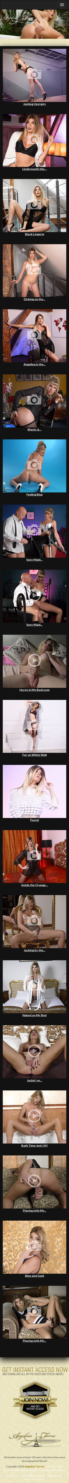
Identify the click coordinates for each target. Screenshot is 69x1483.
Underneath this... (34, 169)
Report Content (34, 1479)
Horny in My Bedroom (35, 689)
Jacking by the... (34, 950)
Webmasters (54, 1475)
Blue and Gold (34, 1275)
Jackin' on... (34, 1080)
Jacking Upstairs (34, 104)
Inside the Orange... (34, 885)
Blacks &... (35, 429)
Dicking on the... (34, 299)
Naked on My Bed (34, 1015)
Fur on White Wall (34, 754)
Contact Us (12, 1475)
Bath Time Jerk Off (34, 1145)
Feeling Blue (34, 494)
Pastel (34, 820)
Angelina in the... (35, 364)
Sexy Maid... (34, 559)
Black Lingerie (34, 234)
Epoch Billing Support (33, 1475)
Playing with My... (34, 1210)
